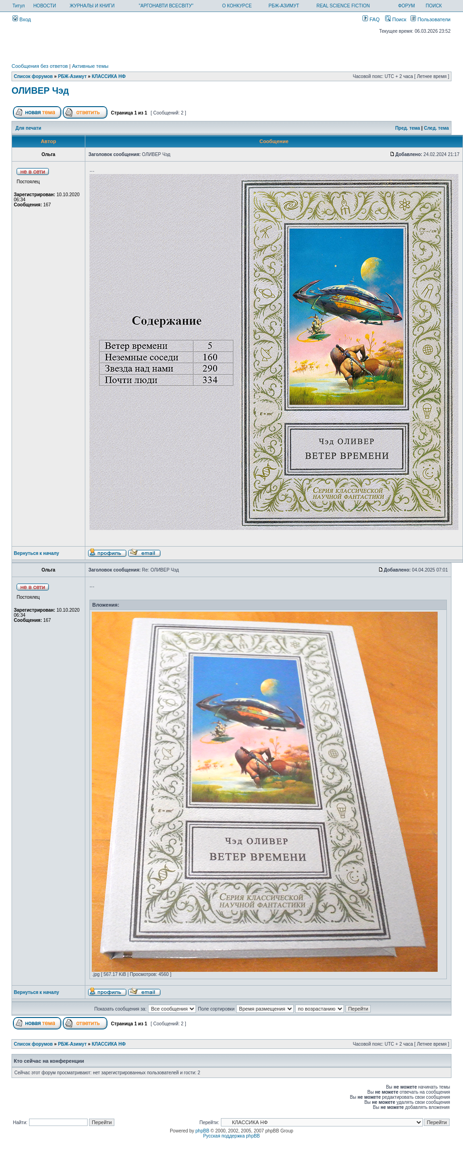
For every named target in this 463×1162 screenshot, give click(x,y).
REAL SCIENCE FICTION (343, 5)
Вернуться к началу (36, 553)
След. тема (436, 128)
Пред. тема (407, 128)
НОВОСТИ (44, 5)
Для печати (29, 128)
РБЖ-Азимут (72, 76)
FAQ (371, 19)
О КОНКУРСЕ (237, 5)
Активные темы (90, 66)
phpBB (202, 1130)
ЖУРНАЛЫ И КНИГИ (92, 5)
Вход (21, 19)
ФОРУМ (406, 5)
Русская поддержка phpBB (231, 1135)
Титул (18, 5)
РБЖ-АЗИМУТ (283, 5)
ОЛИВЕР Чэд (40, 90)
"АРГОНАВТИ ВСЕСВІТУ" (166, 5)
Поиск (395, 19)
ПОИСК (434, 5)
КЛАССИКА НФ (109, 76)
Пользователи (430, 19)
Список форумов (33, 76)
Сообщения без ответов (40, 66)
